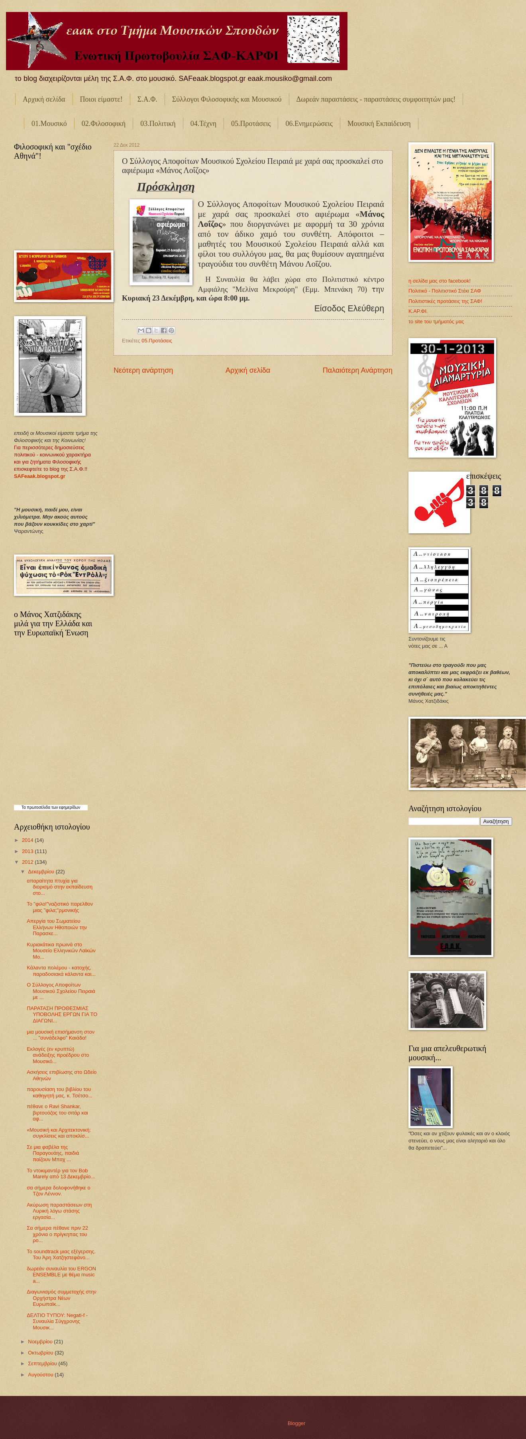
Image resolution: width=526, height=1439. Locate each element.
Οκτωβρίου (41, 1353)
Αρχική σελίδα (44, 99)
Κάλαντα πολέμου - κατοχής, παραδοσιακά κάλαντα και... (61, 971)
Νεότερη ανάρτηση (143, 370)
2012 (28, 862)
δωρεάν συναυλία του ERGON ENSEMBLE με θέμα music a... (61, 1275)
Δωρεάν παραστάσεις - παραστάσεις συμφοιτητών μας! (376, 99)
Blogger (296, 1423)
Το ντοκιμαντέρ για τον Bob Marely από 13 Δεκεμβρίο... (61, 1174)
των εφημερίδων (65, 807)
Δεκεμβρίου (41, 872)
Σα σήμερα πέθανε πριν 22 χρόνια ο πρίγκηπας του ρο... (57, 1234)
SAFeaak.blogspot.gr (39, 476)
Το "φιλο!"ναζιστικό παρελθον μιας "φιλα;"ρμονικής (60, 907)
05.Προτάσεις (251, 124)
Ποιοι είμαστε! (101, 99)
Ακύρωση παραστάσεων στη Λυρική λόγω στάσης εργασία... (59, 1211)
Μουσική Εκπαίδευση (379, 124)
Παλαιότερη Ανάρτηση (358, 370)
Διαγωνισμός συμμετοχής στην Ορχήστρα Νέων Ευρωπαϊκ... (61, 1298)
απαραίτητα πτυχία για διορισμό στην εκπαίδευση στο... (59, 887)
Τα (24, 807)
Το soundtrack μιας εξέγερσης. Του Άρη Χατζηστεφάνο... (61, 1254)
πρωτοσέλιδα (38, 807)
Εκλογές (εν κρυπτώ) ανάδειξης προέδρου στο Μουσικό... (58, 1055)
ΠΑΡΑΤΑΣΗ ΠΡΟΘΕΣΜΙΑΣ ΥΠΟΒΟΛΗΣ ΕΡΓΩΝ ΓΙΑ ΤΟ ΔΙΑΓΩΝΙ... (62, 1014)
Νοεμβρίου (41, 1342)
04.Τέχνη (203, 124)
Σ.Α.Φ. (147, 99)
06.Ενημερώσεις (308, 124)
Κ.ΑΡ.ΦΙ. (418, 311)
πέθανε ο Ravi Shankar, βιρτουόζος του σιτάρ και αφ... (57, 1112)
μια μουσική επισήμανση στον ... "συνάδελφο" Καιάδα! (60, 1035)
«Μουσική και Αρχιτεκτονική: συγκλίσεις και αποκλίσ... (59, 1133)
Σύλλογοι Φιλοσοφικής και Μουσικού (227, 99)
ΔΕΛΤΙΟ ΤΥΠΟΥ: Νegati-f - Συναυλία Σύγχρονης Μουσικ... (57, 1321)
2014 (28, 840)
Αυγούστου (41, 1375)
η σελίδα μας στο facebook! (439, 281)
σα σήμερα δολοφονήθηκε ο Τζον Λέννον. (58, 1191)
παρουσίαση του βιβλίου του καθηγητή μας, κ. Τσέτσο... (59, 1092)
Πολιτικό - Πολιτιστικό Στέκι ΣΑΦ (444, 291)
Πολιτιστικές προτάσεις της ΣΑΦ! (445, 301)
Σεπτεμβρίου (43, 1363)
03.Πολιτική (157, 124)
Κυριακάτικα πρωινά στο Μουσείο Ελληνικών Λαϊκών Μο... (61, 951)
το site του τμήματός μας (436, 321)
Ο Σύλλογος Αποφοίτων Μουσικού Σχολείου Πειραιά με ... (61, 991)
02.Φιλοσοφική (104, 124)
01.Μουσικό (49, 124)
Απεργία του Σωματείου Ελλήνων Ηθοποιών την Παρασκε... (57, 927)
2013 (28, 851)
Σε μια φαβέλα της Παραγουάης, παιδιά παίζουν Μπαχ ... (53, 1153)
